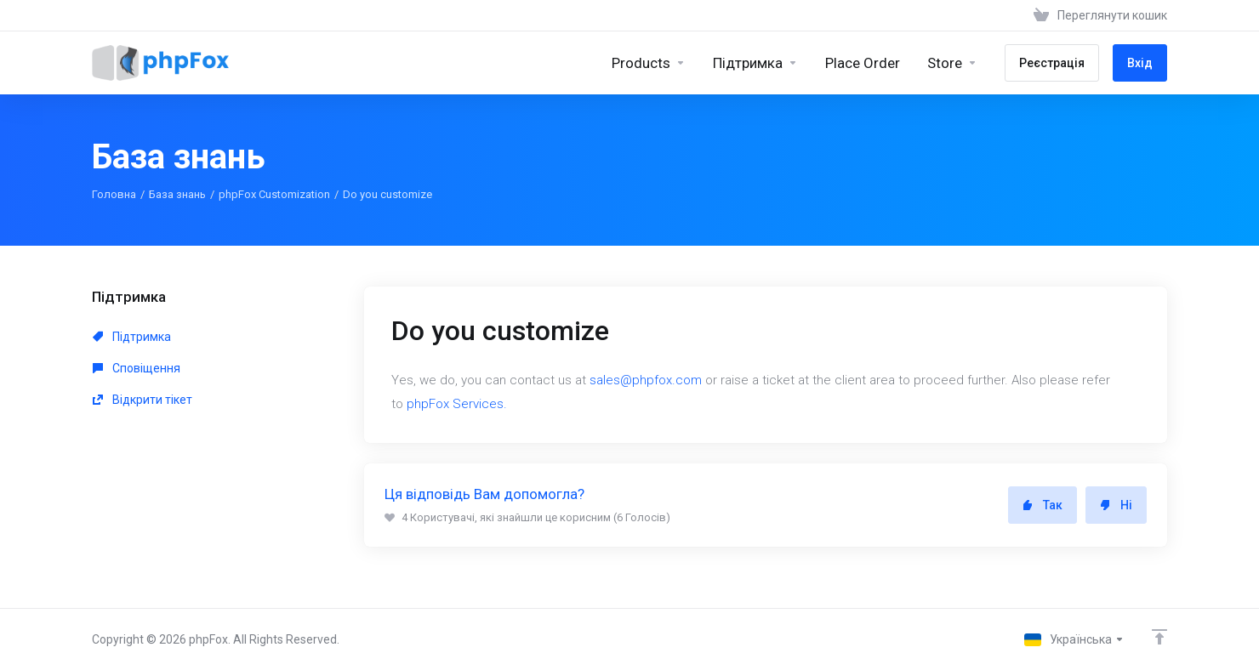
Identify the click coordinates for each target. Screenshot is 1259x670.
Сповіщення (136, 368)
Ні (1116, 505)
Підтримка (132, 337)
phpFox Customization (274, 194)
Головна (114, 194)
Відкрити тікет (142, 399)
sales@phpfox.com (646, 380)
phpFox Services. (457, 404)
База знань (177, 194)
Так (1042, 505)
